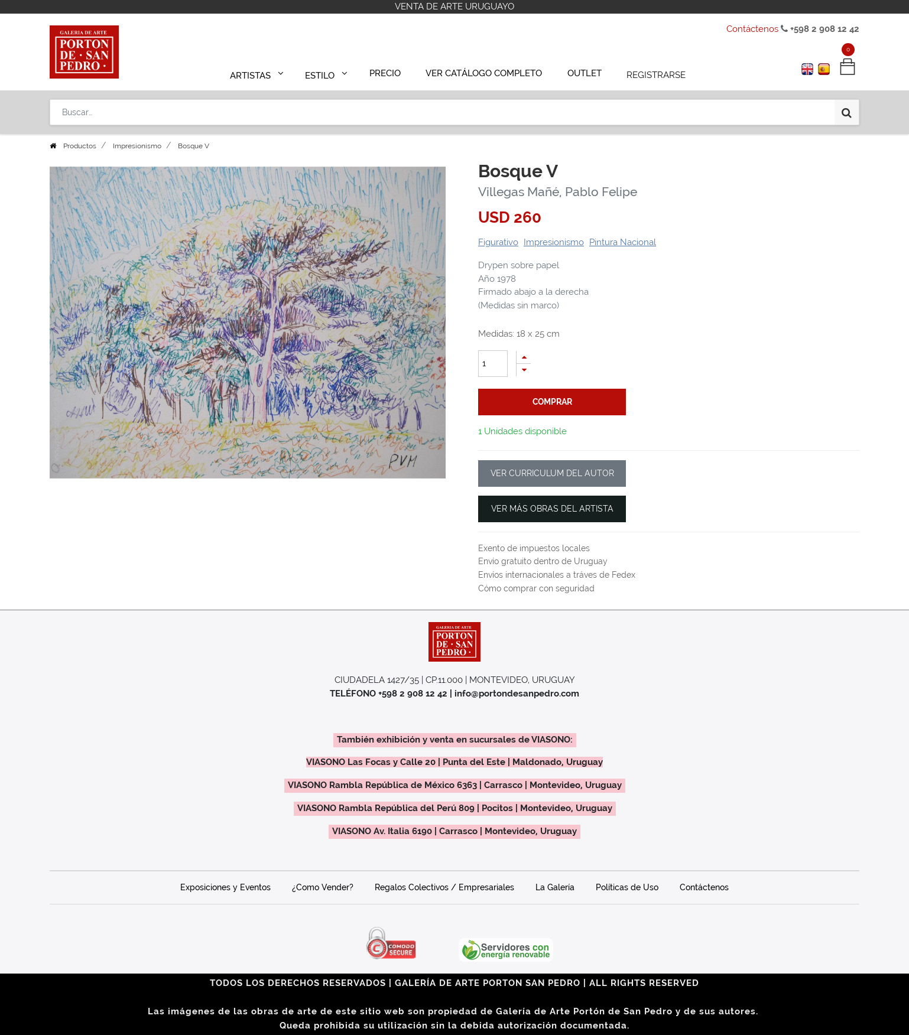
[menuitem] (390, 72)
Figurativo (498, 242)
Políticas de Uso (627, 887)
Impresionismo (137, 146)
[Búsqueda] (847, 107)
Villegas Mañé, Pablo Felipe (557, 191)
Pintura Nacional (622, 242)
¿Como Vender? (322, 887)
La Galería (554, 887)
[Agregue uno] (524, 357)
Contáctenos (752, 29)
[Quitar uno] (524, 370)
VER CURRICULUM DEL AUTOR (552, 473)
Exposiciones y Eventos (225, 887)
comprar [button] (552, 401)
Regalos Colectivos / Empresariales (444, 887)
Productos (79, 146)
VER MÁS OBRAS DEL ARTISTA (552, 508)
